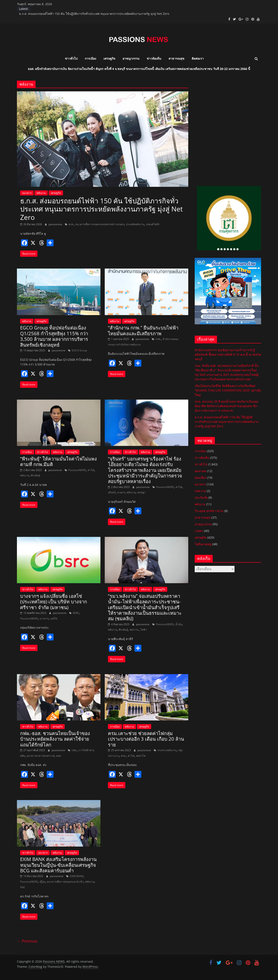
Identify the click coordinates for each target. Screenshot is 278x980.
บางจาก (44, 618)
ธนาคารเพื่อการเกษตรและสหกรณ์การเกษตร (99, 224)
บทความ (200, 491)
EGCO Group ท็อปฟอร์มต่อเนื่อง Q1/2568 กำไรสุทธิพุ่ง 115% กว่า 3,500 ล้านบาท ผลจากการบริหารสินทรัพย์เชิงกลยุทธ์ (54, 336)
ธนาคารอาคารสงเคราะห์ (40, 756)
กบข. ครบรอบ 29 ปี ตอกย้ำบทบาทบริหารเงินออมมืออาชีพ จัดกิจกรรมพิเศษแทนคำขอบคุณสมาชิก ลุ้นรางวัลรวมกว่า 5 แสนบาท (226, 405)
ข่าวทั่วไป (71, 58)
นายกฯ (121, 492)
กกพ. (158, 339)
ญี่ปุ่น (42, 881)
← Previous (27, 941)
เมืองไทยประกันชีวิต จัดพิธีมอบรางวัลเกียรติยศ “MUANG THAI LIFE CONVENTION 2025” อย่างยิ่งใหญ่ (228, 390)
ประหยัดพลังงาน (135, 224)
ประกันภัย (201, 497)
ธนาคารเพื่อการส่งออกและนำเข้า (65, 881)
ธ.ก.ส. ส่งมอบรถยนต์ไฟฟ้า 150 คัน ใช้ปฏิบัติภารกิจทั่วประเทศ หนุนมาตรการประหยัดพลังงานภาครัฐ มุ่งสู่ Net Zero (94, 14)
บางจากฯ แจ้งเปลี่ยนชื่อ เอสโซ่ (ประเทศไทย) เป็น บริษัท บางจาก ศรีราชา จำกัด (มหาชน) (53, 601)
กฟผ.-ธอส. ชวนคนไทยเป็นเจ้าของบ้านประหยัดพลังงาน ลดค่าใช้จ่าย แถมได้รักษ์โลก (55, 739)
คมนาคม (200, 471)
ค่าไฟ (91, 470)
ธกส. (71, 224)
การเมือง (90, 58)
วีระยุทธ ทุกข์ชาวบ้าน (209, 511)
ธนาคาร (26, 193)
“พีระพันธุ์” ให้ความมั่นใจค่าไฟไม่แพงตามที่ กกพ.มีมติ (58, 461)
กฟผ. (74, 750)
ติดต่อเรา (198, 58)
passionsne (56, 224)
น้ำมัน (178, 624)
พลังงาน (41, 193)
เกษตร (199, 531)
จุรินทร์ (111, 492)
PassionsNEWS (77, 470)
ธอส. (58, 756)
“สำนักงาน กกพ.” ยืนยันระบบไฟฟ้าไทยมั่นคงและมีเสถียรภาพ (143, 330)
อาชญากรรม (131, 58)
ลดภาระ (134, 629)
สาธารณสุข (176, 58)
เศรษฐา (141, 492)
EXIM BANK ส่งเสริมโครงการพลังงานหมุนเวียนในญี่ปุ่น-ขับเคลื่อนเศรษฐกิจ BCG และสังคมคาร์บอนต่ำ (58, 865)
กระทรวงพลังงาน (166, 750)
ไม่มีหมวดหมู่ (203, 544)
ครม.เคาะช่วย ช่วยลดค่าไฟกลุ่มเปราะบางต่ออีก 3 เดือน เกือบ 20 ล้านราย (146, 739)
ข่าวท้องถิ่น (154, 58)
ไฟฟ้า (143, 629)
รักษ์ (22, 887)
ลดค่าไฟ (141, 756)
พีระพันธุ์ (35, 475)
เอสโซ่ (53, 618)
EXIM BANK (76, 876)
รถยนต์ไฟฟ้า (153, 224)
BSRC (76, 613)
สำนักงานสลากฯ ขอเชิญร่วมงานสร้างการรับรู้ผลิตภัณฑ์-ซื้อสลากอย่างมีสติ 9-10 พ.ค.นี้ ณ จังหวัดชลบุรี (228, 354)
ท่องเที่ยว (200, 478)
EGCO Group (79, 350)
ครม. (123, 756)
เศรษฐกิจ (109, 58)
